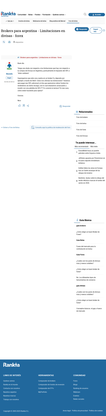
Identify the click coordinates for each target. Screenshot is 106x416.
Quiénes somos (9, 381)
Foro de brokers (82, 117)
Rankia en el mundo (10, 384)
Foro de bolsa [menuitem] (73, 21)
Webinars (76, 392)
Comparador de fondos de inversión (51, 384)
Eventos (76, 396)
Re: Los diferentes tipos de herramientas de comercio (86, 278)
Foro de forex (81, 129)
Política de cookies (96, 410)
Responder (81, 29)
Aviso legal (67, 410)
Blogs (75, 384)
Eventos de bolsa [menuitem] (24, 21)
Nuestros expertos (9, 392)
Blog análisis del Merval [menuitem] (57, 21)
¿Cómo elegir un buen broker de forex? (87, 270)
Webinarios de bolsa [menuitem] (39, 21)
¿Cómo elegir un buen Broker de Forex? (87, 233)
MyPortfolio (42, 392)
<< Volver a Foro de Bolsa (10, 127)
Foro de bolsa (81, 123)
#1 (19, 57)
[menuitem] (22, 14)
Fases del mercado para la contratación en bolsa (86, 247)
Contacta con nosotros (11, 388)
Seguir (9, 78)
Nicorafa (9, 74)
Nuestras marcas (9, 396)
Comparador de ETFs (46, 388)
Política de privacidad (80, 410)
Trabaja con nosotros (11, 399)
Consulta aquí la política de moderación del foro (50, 127)
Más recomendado (81, 146)
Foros (75, 381)
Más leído (94, 146)
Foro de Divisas (82, 136)
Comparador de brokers (46, 381)
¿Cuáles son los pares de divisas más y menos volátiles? (88, 262)
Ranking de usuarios (80, 388)
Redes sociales (78, 399)
